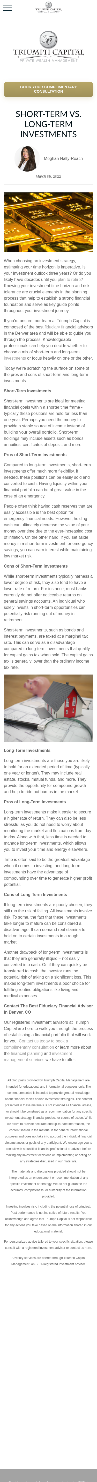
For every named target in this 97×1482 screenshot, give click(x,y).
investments (15, 358)
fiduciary (52, 327)
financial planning (27, 1053)
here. (88, 1248)
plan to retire (69, 279)
